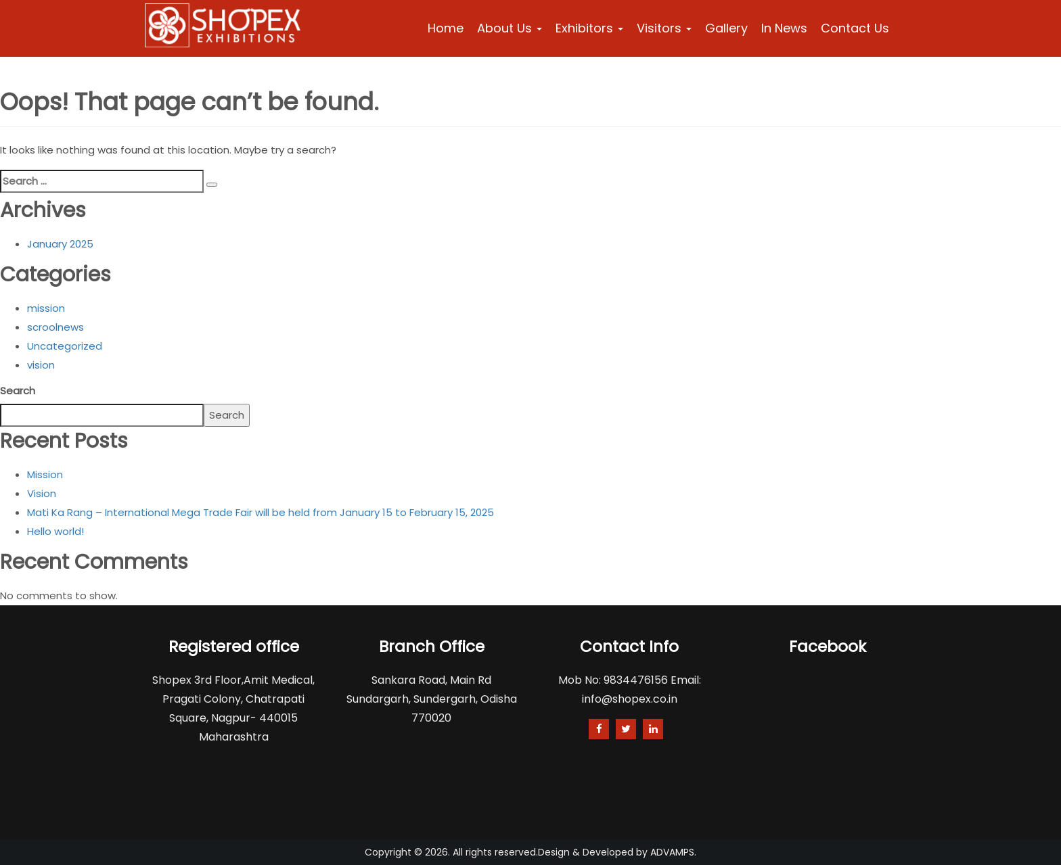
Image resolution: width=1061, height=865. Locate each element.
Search (17, 390)
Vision (41, 493)
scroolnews (55, 327)
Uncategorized (64, 346)
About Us (509, 28)
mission (46, 308)
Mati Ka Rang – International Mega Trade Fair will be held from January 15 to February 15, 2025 (260, 512)
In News (784, 28)
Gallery (726, 28)
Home (446, 28)
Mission (45, 474)
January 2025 (60, 244)
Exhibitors (589, 28)
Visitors (664, 28)
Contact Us (855, 28)
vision (41, 365)
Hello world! (55, 531)
